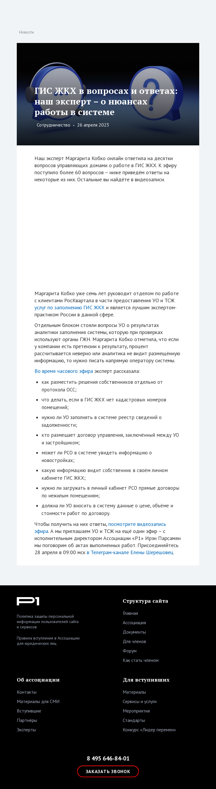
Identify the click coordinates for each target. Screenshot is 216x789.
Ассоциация (134, 622)
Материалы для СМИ (38, 701)
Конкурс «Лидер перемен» (149, 729)
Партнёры (27, 720)
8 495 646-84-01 (108, 758)
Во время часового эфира (63, 371)
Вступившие (29, 711)
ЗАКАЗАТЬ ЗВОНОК (108, 771)
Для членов (134, 641)
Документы (134, 632)
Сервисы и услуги (140, 701)
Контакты (26, 692)
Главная (130, 613)
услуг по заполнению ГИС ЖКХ (69, 307)
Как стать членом (141, 660)
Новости (26, 32)
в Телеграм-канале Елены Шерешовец (130, 552)
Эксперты (26, 729)
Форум (130, 651)
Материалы (134, 692)
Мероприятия (136, 711)
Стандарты (134, 720)
